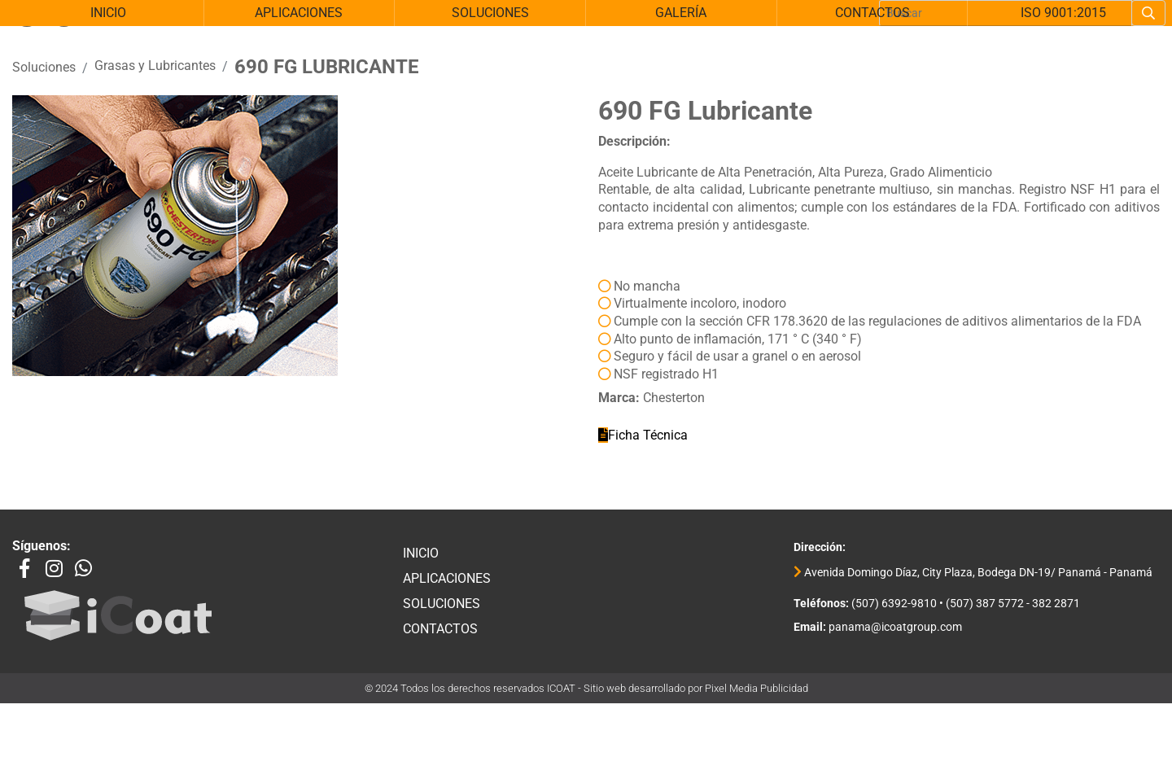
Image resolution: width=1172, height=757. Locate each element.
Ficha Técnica (643, 445)
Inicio (421, 563)
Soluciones (44, 77)
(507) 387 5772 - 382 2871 (1013, 613)
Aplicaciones (447, 588)
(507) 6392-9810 (893, 613)
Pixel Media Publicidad (756, 698)
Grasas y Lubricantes (155, 75)
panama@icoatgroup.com (894, 638)
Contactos (440, 638)
